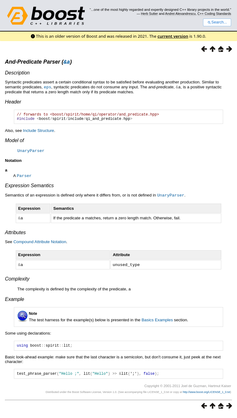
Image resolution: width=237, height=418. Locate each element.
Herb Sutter (149, 13)
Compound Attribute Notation (39, 243)
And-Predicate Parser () (38, 63)
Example (14, 300)
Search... (217, 22)
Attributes (15, 234)
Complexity (17, 280)
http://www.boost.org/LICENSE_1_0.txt (206, 395)
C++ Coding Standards (214, 13)
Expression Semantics (29, 188)
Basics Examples (157, 321)
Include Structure (38, 133)
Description (17, 73)
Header (13, 102)
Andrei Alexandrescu (180, 13)
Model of (14, 143)
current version (172, 36)
